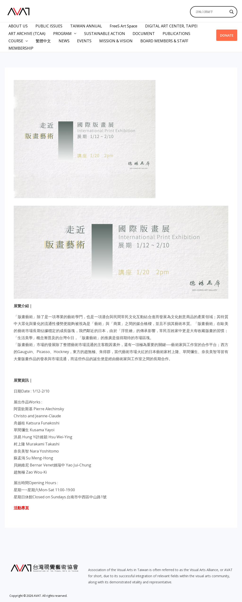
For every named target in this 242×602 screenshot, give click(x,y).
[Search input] (211, 12)
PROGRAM (62, 32)
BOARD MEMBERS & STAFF (163, 40)
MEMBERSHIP (21, 47)
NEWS (63, 40)
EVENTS (84, 40)
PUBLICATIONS (176, 32)
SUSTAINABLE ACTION (104, 32)
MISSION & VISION (115, 40)
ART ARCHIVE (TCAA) (27, 32)
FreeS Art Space (123, 25)
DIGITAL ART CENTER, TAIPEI (170, 25)
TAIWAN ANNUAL (86, 25)
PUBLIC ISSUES (48, 25)
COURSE (16, 40)
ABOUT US (18, 25)
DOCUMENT (143, 32)
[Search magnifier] (231, 12)
